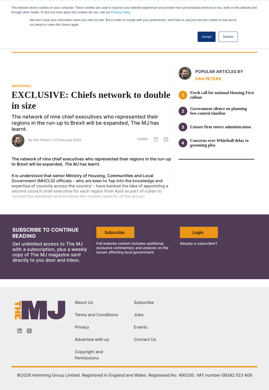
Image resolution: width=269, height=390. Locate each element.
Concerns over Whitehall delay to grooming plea (219, 142)
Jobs (139, 314)
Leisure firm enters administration (220, 127)
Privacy (82, 327)
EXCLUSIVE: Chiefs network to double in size (91, 100)
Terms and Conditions (96, 314)
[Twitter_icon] (29, 331)
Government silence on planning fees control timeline (218, 110)
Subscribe (114, 232)
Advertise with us (92, 339)
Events (140, 327)
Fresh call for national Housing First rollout (222, 94)
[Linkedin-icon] (19, 331)
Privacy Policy (120, 12)
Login (197, 232)
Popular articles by (219, 71)
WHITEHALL (22, 86)
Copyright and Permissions (89, 354)
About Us (84, 302)
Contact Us (145, 339)
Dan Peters (42, 140)
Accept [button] (206, 37)
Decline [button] (228, 37)
